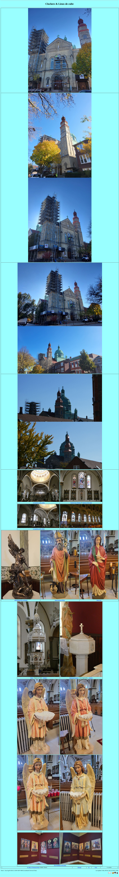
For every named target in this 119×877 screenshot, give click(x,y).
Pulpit (31, 678)
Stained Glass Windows (75, 502)
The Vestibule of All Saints (60, 865)
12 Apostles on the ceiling (39, 502)
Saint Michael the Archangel (21, 600)
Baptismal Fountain (73, 678)
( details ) (45, 678)
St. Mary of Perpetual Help (33, 867)
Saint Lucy (98, 600)
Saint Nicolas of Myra (60, 600)
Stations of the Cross (87, 502)
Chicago (79, 867)
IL (88, 867)
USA (96, 867)
